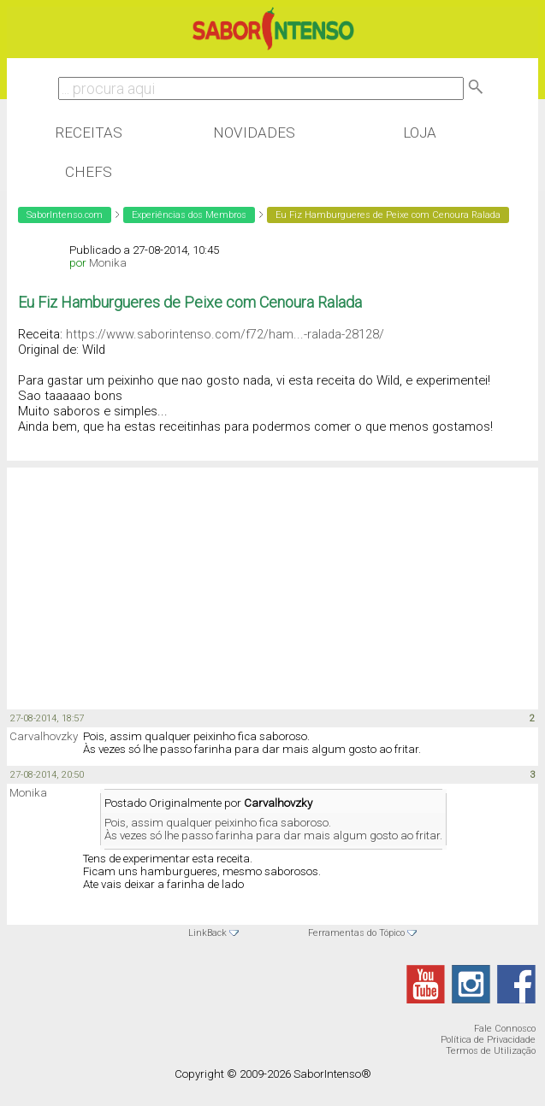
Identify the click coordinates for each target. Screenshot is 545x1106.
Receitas (88, 132)
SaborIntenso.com (65, 215)
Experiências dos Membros (189, 215)
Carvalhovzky (43, 736)
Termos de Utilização (491, 1050)
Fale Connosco (505, 1028)
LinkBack (207, 932)
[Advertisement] (144, 578)
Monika (108, 262)
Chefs (88, 171)
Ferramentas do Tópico (356, 932)
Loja (419, 132)
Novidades (254, 132)
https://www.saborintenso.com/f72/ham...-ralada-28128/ (225, 334)
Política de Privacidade (488, 1039)
